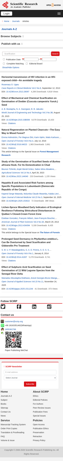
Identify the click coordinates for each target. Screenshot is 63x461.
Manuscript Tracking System (13, 424)
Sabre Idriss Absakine (44, 169)
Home (6, 21)
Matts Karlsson (52, 137)
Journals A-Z (6, 396)
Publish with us (12, 43)
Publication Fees (40, 412)
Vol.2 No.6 (36, 88)
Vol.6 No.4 (28, 141)
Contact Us (5, 412)
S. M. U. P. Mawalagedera (13, 250)
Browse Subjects (12, 36)
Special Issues (39, 416)
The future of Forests (50, 232)
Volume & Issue (7, 440)
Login (6, 13)
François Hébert (26, 218)
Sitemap (4, 408)
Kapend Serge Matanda (12, 194)
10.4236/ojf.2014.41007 (16, 257)
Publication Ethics (41, 428)
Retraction (37, 436)
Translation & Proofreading (12, 432)
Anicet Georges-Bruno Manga (44, 278)
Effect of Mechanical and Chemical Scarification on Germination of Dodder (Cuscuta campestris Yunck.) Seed (30, 101)
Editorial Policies (40, 400)
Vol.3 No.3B (47, 112)
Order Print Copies (9, 428)
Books (3, 404)
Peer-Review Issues (42, 408)
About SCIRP (41, 391)
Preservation (38, 432)
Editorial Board (35, 64)
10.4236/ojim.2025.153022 (18, 201)
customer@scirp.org (14, 321)
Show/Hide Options (10, 67)
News (3, 416)
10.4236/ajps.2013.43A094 (18, 225)
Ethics (35, 396)
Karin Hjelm (39, 137)
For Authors (38, 404)
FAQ (3, 436)
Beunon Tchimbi (9, 169)
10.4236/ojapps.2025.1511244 (19, 289)
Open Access (39, 424)
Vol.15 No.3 (37, 197)
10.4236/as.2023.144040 (17, 176)
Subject (4, 400)
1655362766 (10, 329)
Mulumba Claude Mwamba (35, 194)
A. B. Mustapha (8, 109)
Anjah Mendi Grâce (25, 169)
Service (5, 420)
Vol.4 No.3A (38, 222)
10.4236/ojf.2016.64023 (16, 144)
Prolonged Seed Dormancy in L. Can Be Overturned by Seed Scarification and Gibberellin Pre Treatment (30, 242)
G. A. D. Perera (32, 250)
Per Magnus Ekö (26, 137)
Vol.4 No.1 (28, 253)
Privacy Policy (39, 440)
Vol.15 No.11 (37, 281)
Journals (16, 21)
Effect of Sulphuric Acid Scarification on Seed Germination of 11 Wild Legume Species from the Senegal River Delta (28, 270)
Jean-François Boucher (44, 218)
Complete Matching (15, 64)
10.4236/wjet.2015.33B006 (18, 120)
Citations (12, 123)
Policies (38, 420)
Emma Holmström (9, 137)
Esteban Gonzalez (10, 218)
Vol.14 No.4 (26, 173)
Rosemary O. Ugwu (10, 84)
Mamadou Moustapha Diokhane (16, 278)
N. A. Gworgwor (23, 109)
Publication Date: (13, 59)
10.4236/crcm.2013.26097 (17, 92)
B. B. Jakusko (37, 109)
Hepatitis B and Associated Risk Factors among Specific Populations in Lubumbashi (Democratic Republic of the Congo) (28, 186)
